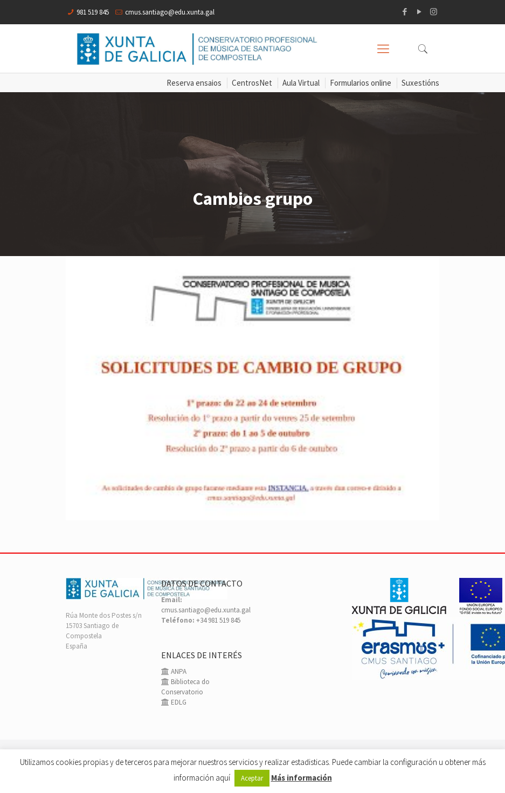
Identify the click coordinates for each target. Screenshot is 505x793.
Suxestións (420, 83)
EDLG (177, 702)
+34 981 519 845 (218, 620)
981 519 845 (93, 12)
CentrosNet (252, 83)
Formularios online (360, 83)
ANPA (177, 671)
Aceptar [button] (252, 778)
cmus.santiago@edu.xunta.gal (170, 12)
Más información (301, 778)
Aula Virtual (301, 83)
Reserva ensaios (194, 83)
